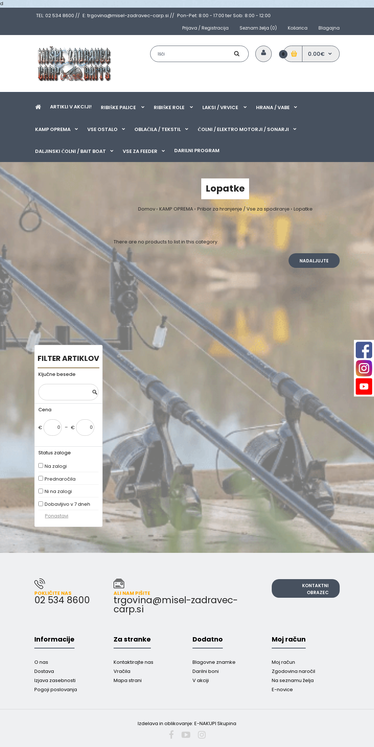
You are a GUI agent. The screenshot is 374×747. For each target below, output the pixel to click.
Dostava (44, 671)
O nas (41, 662)
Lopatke (303, 208)
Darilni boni (205, 671)
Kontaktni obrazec (315, 589)
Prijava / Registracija (205, 28)
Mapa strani (128, 680)
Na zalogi (56, 466)
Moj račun (283, 662)
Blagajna (329, 28)
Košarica (298, 28)
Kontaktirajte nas (133, 662)
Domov (146, 208)
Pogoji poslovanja (55, 689)
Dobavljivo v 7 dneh (67, 504)
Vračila (122, 671)
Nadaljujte (314, 261)
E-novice (282, 689)
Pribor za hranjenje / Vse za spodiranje (243, 208)
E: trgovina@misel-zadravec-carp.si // (128, 15)
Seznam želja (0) (258, 28)
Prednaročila (60, 478)
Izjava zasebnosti (55, 680)
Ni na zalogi (58, 491)
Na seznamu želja (293, 680)
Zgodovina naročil (293, 671)
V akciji (200, 680)
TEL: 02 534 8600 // (58, 15)
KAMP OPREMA (176, 208)
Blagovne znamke (214, 662)
